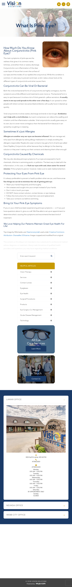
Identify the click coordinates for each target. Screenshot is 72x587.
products (23, 304)
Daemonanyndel (33, 232)
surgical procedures (27, 299)
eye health (24, 293)
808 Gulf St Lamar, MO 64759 (36, 456)
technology (24, 320)
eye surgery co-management (31, 310)
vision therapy (25, 272)
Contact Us (36, 379)
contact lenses (26, 283)
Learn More (36, 349)
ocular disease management (30, 315)
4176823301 (36, 461)
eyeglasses (24, 288)
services (23, 277)
